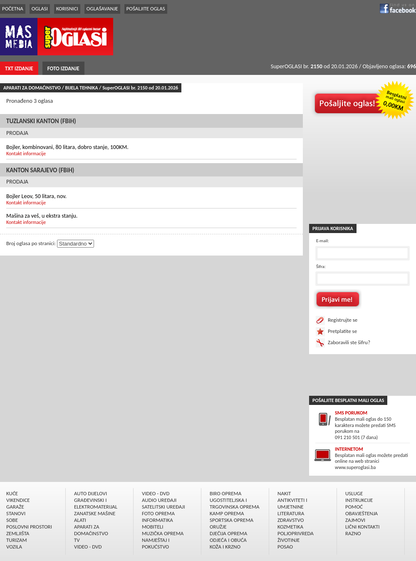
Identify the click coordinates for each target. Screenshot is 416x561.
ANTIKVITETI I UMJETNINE (292, 503)
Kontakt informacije (26, 153)
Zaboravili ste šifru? (349, 342)
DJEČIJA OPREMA (228, 533)
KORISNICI (67, 8)
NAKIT (284, 493)
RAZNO (353, 533)
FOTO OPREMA (158, 513)
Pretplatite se (342, 331)
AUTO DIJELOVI (90, 493)
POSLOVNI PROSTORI (29, 527)
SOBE (12, 520)
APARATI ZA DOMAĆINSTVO (91, 530)
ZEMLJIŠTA (17, 533)
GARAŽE (15, 507)
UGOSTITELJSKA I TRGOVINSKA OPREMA (235, 503)
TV (77, 540)
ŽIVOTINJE (288, 540)
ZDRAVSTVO (290, 520)
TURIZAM (16, 540)
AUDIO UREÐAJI (159, 500)
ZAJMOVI (355, 520)
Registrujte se (342, 320)
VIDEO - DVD (88, 547)
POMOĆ (354, 507)
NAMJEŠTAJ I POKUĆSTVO (156, 543)
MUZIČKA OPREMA (162, 533)
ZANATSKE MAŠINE (94, 513)
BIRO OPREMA (225, 493)
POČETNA (12, 8)
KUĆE (12, 493)
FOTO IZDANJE (63, 68)
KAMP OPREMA (227, 513)
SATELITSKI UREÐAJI (163, 507)
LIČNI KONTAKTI (362, 527)
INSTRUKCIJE (359, 500)
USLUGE (354, 493)
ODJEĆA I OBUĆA (228, 540)
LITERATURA (290, 513)
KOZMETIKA (290, 527)
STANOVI (15, 513)
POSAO (285, 547)
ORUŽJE (218, 527)
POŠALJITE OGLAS (145, 8)
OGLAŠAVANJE (102, 8)
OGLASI (40, 8)
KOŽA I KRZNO (225, 547)
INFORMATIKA (157, 520)
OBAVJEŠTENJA (361, 513)
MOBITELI (152, 527)
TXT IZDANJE (19, 68)
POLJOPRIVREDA (295, 533)
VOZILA (14, 547)
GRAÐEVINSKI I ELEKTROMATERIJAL (95, 503)
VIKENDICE (18, 500)
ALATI (80, 520)
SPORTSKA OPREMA (231, 520)
